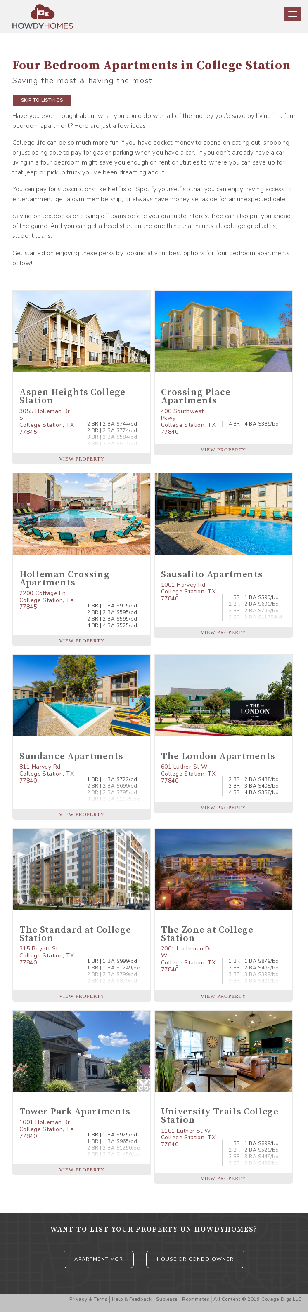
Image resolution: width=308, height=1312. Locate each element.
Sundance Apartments (71, 756)
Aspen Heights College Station (72, 396)
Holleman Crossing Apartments (64, 579)
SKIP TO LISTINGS (42, 100)
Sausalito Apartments (212, 575)
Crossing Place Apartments (195, 396)
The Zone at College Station (207, 934)
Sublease (166, 1299)
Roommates (195, 1299)
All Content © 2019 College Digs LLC (257, 1299)
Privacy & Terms (88, 1299)
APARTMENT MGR (98, 1259)
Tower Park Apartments (74, 1112)
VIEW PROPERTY (81, 459)
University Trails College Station (220, 1116)
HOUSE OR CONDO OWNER (195, 1259)
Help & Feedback (132, 1299)
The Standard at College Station (75, 934)
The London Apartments (218, 756)
